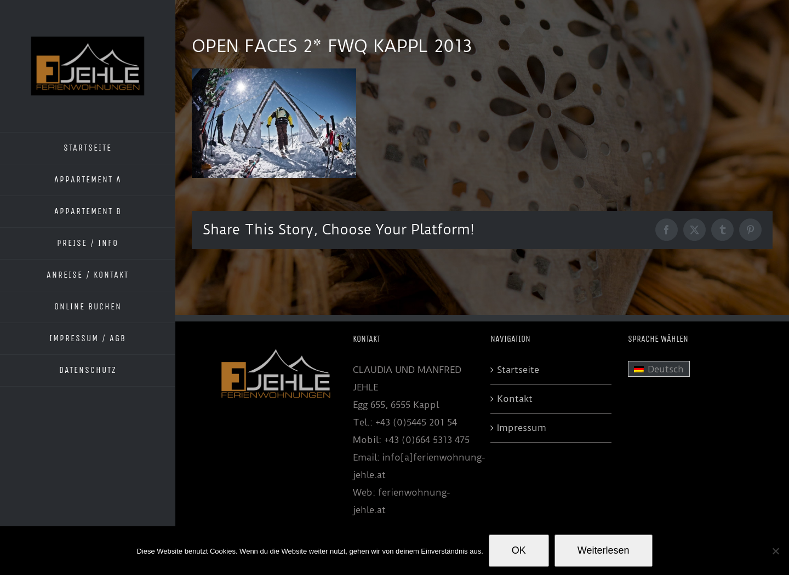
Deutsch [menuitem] (666, 369)
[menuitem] (658, 369)
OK (519, 550)
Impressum (521, 427)
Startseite (518, 369)
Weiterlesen (604, 550)
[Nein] (775, 550)
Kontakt (515, 398)
